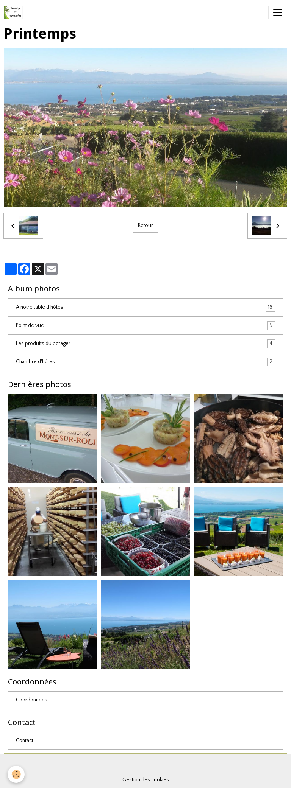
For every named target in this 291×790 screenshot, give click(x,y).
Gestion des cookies (145, 780)
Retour (145, 225)
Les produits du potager (145, 343)
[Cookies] (16, 774)
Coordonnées (31, 700)
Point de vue (145, 325)
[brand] (15, 12)
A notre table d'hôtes (145, 307)
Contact (24, 740)
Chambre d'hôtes (145, 362)
